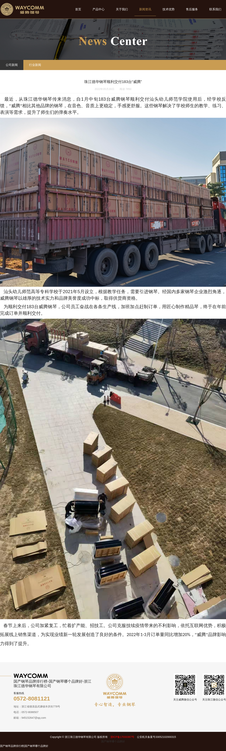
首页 (78, 9)
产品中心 (98, 9)
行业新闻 (35, 64)
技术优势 (169, 9)
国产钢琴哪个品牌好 (113, 741)
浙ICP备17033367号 (122, 736)
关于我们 (122, 9)
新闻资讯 (145, 9)
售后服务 (192, 9)
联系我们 (215, 9)
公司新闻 (12, 64)
